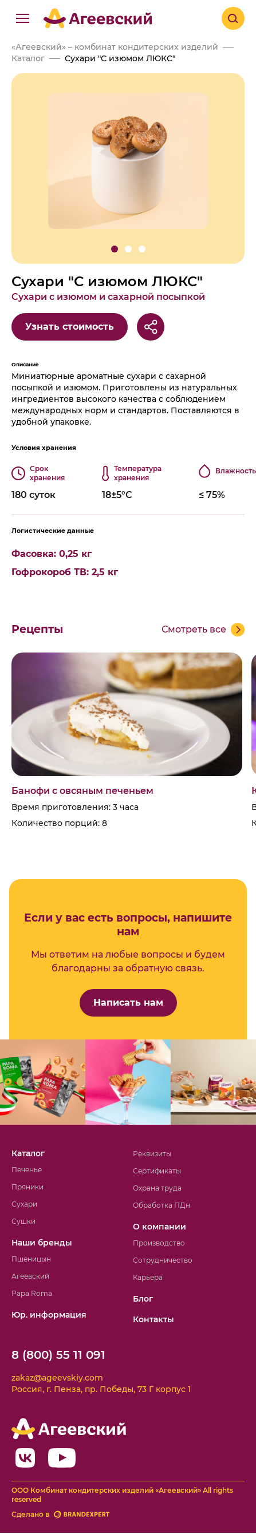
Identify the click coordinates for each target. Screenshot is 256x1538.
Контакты (153, 1319)
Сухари (24, 1204)
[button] (114, 249)
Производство (159, 1243)
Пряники (27, 1187)
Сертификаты (157, 1171)
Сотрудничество (162, 1260)
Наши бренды (41, 1242)
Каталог (28, 1153)
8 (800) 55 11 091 (58, 1355)
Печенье (26, 1169)
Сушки (23, 1221)
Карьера (148, 1277)
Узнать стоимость (69, 326)
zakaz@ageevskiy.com (57, 1378)
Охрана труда (157, 1188)
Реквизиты (152, 1153)
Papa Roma (31, 1293)
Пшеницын (31, 1259)
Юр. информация (48, 1315)
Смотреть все (194, 629)
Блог (143, 1299)
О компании (159, 1226)
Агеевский (30, 1276)
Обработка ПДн (161, 1205)
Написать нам (128, 1002)
